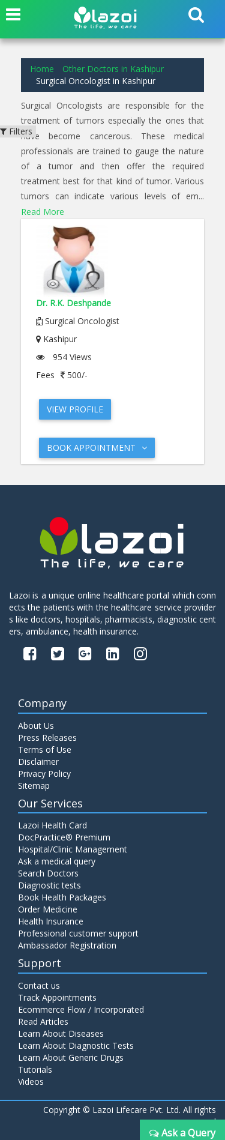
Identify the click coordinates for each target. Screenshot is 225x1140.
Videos (31, 1081)
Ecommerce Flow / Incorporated (81, 1009)
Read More (42, 211)
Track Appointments (57, 997)
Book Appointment (97, 447)
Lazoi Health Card (52, 825)
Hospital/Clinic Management (72, 849)
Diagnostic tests (49, 885)
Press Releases (47, 737)
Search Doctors (48, 873)
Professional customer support (78, 933)
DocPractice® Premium (64, 837)
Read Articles (43, 1021)
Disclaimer (38, 761)
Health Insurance (50, 921)
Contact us (39, 985)
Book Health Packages (62, 897)
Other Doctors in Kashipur (113, 68)
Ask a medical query (56, 861)
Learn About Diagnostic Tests (76, 1045)
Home (42, 68)
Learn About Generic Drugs (71, 1057)
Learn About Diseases (61, 1033)
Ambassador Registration (67, 945)
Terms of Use (44, 749)
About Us (36, 725)
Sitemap (34, 785)
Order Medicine (47, 909)
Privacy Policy (44, 773)
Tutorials (35, 1069)
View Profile (75, 409)
